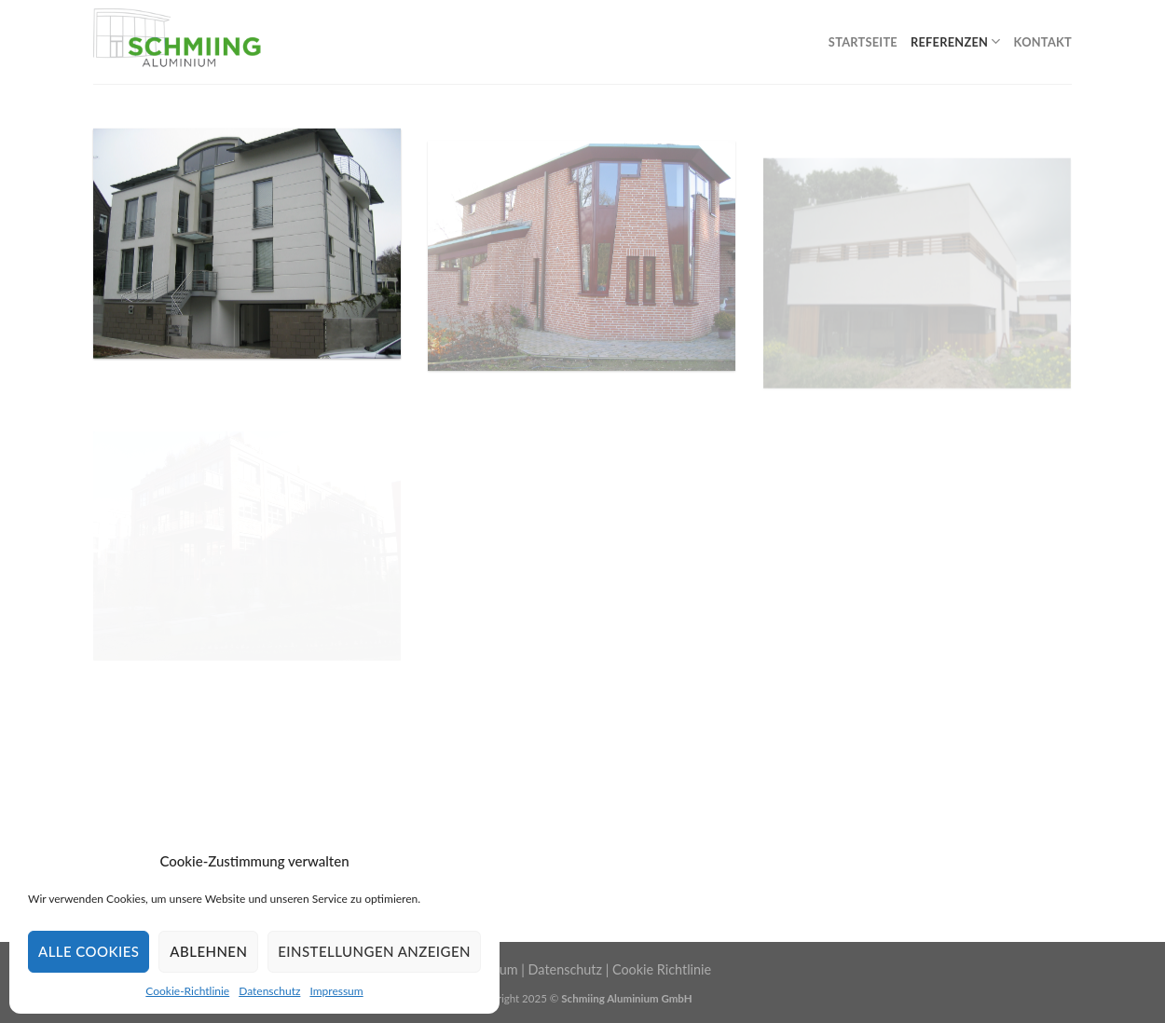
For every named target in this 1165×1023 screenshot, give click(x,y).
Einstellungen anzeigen (374, 951)
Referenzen (956, 41)
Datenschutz (269, 991)
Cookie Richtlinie (661, 969)
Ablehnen (208, 951)
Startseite (863, 41)
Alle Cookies (88, 951)
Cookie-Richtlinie (187, 991)
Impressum (336, 991)
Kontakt (1043, 41)
